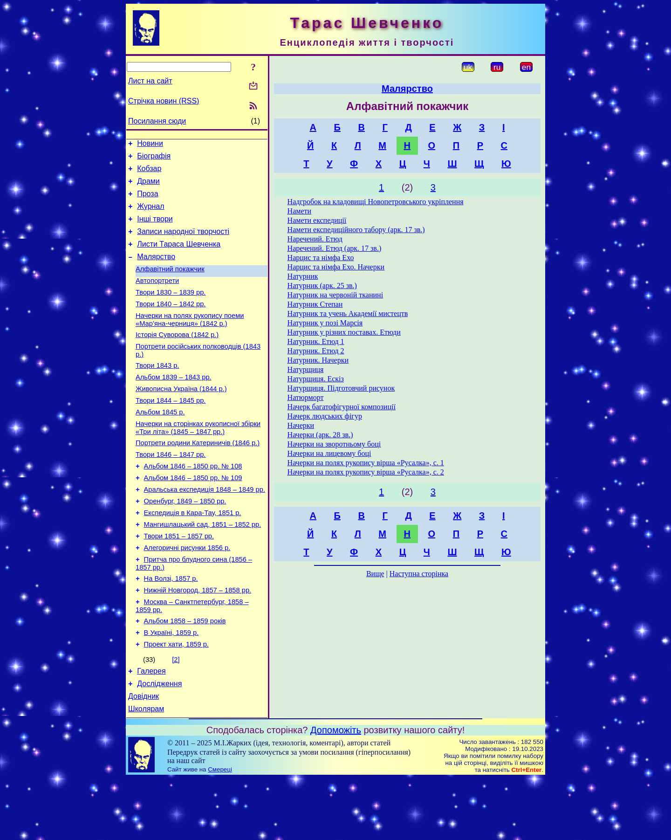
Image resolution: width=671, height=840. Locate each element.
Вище (375, 574)
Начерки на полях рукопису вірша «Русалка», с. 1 (366, 463)
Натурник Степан (315, 304)
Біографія (154, 159)
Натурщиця (306, 369)
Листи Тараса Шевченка (178, 257)
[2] (175, 715)
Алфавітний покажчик (170, 284)
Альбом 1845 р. (160, 443)
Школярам (146, 770)
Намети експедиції (317, 220)
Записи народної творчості (183, 243)
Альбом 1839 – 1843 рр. (174, 403)
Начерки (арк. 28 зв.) (320, 435)
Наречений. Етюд (315, 239)
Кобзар (149, 173)
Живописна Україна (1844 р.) (181, 416)
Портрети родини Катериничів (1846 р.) (198, 476)
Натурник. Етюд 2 (316, 351)
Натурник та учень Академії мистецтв (348, 313)
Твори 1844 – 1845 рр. (170, 430)
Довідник (143, 756)
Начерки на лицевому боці (329, 453)
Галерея (151, 728)
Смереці (220, 830)
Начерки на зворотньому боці (334, 444)
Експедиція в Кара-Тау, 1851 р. (192, 554)
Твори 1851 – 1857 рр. (179, 581)
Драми (148, 187)
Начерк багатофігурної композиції (342, 407)
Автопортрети (157, 297)
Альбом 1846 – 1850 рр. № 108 (193, 502)
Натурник (303, 276)
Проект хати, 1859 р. (176, 700)
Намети (299, 211)
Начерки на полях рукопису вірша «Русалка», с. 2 (366, 472)
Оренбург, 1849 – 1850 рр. (185, 541)
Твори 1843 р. (157, 390)
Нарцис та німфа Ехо (321, 258)
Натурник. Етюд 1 (316, 341)
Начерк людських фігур (325, 416)
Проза (147, 201)
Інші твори (155, 229)
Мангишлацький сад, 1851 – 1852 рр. (202, 567)
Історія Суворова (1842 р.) (177, 357)
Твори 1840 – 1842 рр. (170, 323)
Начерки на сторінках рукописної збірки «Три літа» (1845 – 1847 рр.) (198, 460)
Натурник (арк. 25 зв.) (322, 285)
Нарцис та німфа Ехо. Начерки (336, 267)
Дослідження (159, 742)
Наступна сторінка (419, 574)
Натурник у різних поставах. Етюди (344, 332)
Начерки (301, 425)
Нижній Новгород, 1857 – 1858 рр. (198, 640)
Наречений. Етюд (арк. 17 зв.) (335, 248)
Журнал (150, 215)
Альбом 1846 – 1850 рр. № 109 (193, 515)
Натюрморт (306, 397)
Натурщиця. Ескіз (316, 379)
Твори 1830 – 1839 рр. (170, 310)
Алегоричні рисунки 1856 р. (187, 594)
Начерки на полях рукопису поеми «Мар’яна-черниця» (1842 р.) (190, 340)
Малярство (156, 271)
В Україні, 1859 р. (171, 687)
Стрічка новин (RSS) (163, 101)
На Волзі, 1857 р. (171, 627)
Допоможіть (335, 791)
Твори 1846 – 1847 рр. (170, 489)
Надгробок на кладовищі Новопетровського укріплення (376, 202)
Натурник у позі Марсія (325, 323)
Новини (150, 145)
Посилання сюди (157, 121)
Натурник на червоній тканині (335, 295)
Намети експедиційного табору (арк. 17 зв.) (356, 230)
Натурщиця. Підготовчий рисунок (341, 388)
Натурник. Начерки (318, 360)
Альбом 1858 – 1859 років (185, 674)
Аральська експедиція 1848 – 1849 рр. (204, 528)
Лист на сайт (150, 81)
